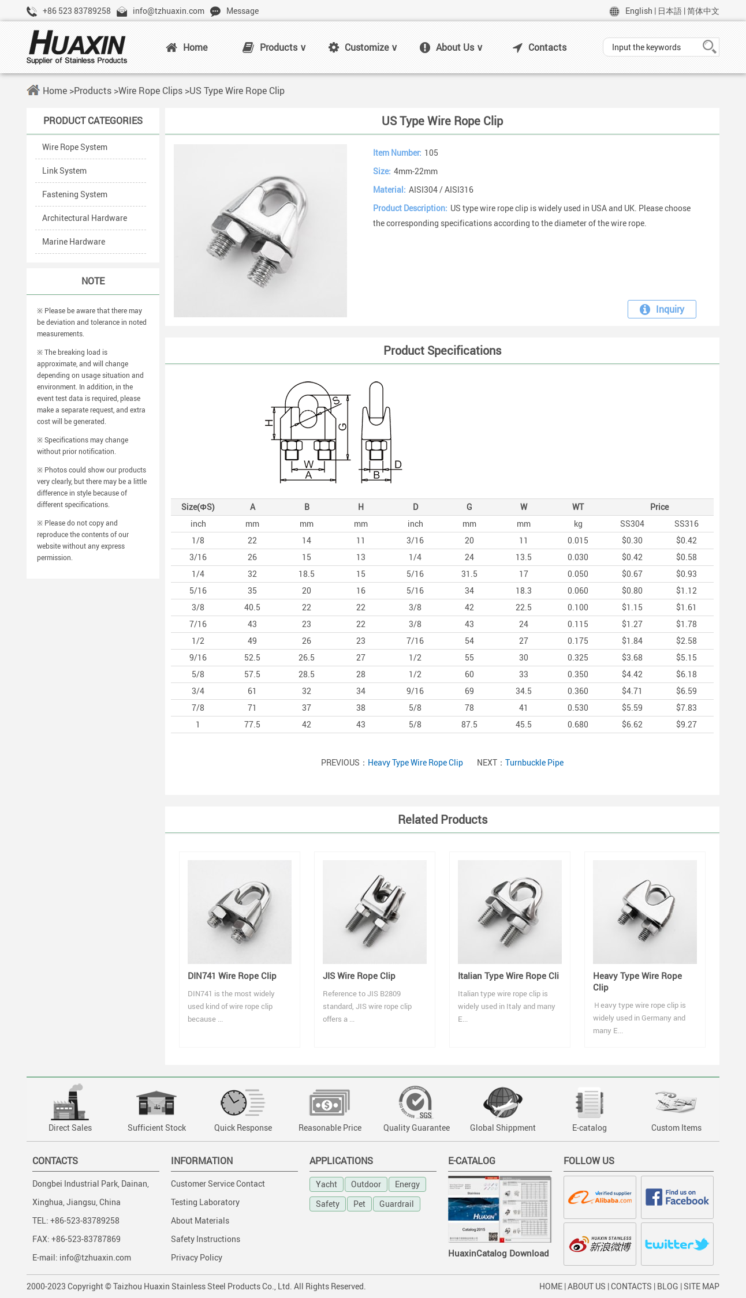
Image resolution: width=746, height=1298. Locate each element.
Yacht (326, 1184)
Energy (407, 1184)
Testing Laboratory (205, 1201)
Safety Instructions (205, 1238)
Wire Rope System (74, 146)
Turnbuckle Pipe (534, 762)
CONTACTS (631, 1286)
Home (186, 47)
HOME (550, 1286)
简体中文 (703, 10)
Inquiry (662, 309)
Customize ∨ (363, 47)
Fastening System (74, 194)
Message (242, 10)
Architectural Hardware (84, 217)
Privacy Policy (196, 1257)
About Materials (200, 1220)
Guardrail (396, 1203)
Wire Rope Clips (150, 90)
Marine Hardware (73, 241)
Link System (64, 170)
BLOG (667, 1286)
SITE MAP (701, 1286)
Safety (328, 1203)
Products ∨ (275, 47)
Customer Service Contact (218, 1183)
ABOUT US (587, 1286)
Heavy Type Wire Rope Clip (415, 762)
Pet (359, 1203)
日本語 (670, 10)
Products (92, 90)
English (638, 10)
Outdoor (366, 1184)
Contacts (539, 47)
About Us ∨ (451, 47)
